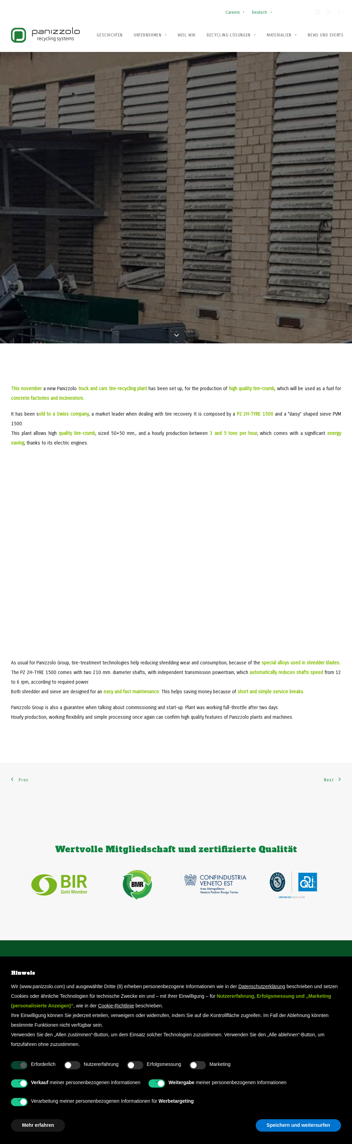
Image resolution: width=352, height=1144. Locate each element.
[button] (317, 13)
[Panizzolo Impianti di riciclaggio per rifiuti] (45, 35)
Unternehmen (150, 35)
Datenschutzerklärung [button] (261, 986)
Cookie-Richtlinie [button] (116, 1005)
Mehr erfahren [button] (38, 1125)
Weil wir (187, 35)
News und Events (325, 35)
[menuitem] (236, 9)
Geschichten (110, 35)
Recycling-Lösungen (231, 35)
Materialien (282, 35)
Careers (235, 12)
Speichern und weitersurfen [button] (298, 1125)
